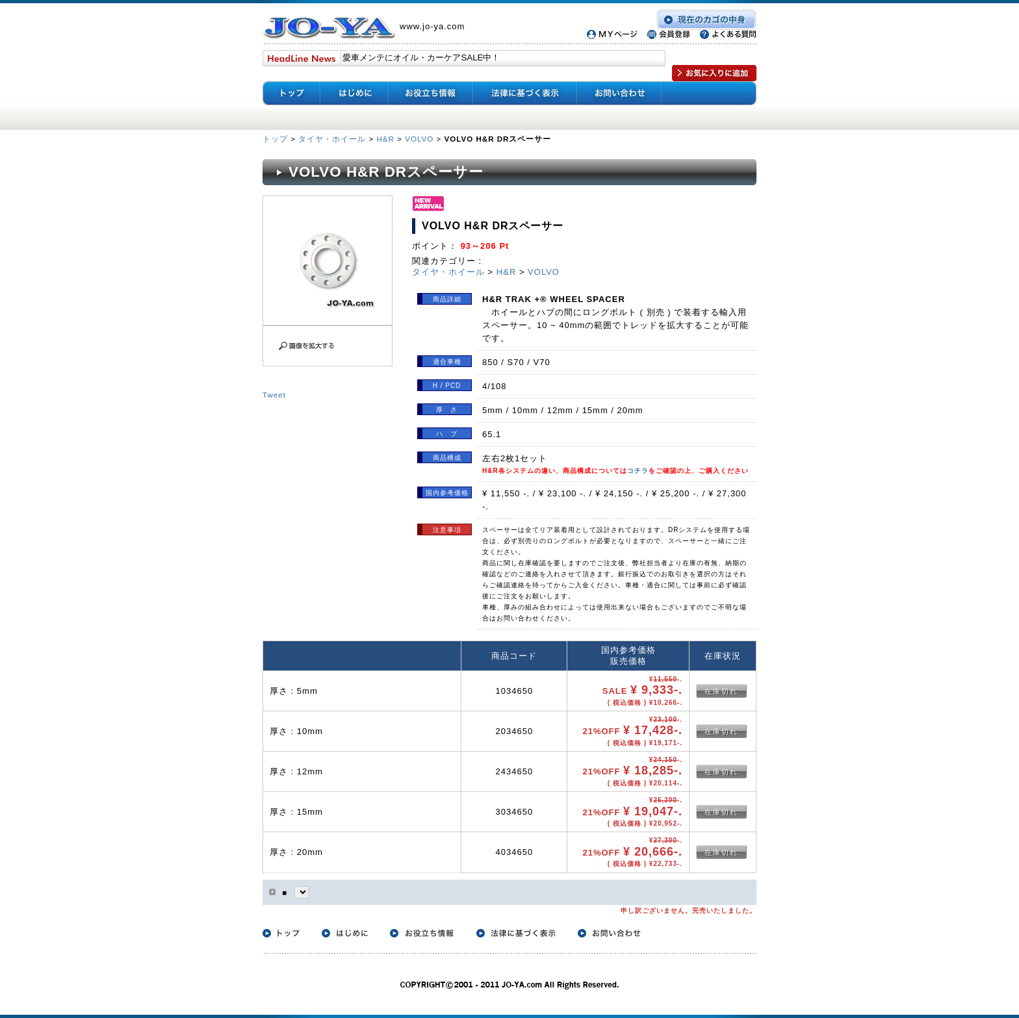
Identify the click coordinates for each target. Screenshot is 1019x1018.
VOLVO (419, 138)
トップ (276, 138)
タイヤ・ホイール (332, 138)
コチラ (638, 470)
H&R (385, 138)
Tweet (274, 394)
